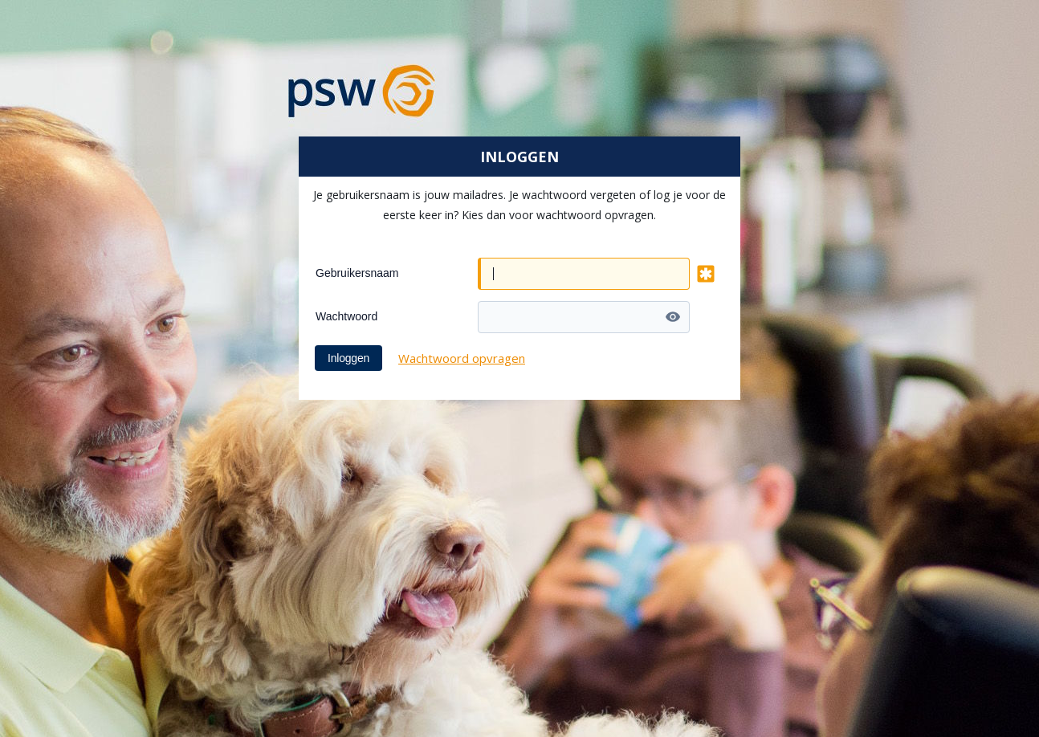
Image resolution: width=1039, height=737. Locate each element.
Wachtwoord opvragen (461, 358)
